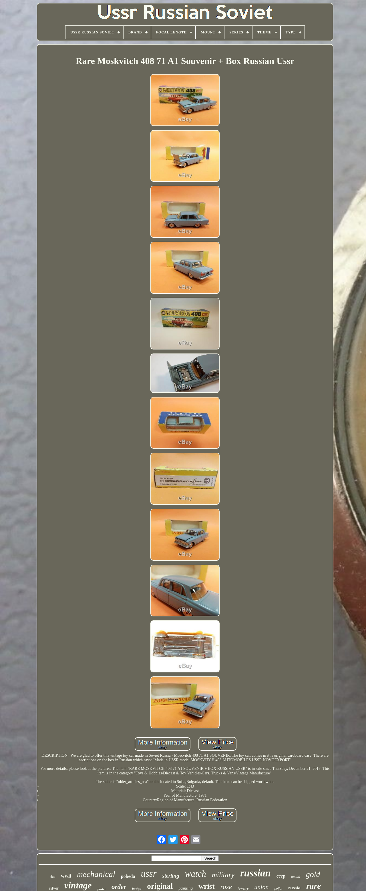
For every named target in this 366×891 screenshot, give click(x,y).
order (119, 886)
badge (136, 889)
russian (255, 873)
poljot (278, 888)
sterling (170, 876)
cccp (281, 876)
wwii (66, 876)
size (52, 877)
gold (313, 874)
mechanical (96, 874)
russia (294, 887)
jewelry (243, 888)
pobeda (128, 876)
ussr (149, 873)
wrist (206, 886)
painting (185, 888)
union (261, 886)
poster (102, 889)
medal (295, 876)
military (223, 875)
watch (195, 874)
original (160, 886)
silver (53, 888)
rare (313, 885)
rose (226, 886)
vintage (78, 885)
